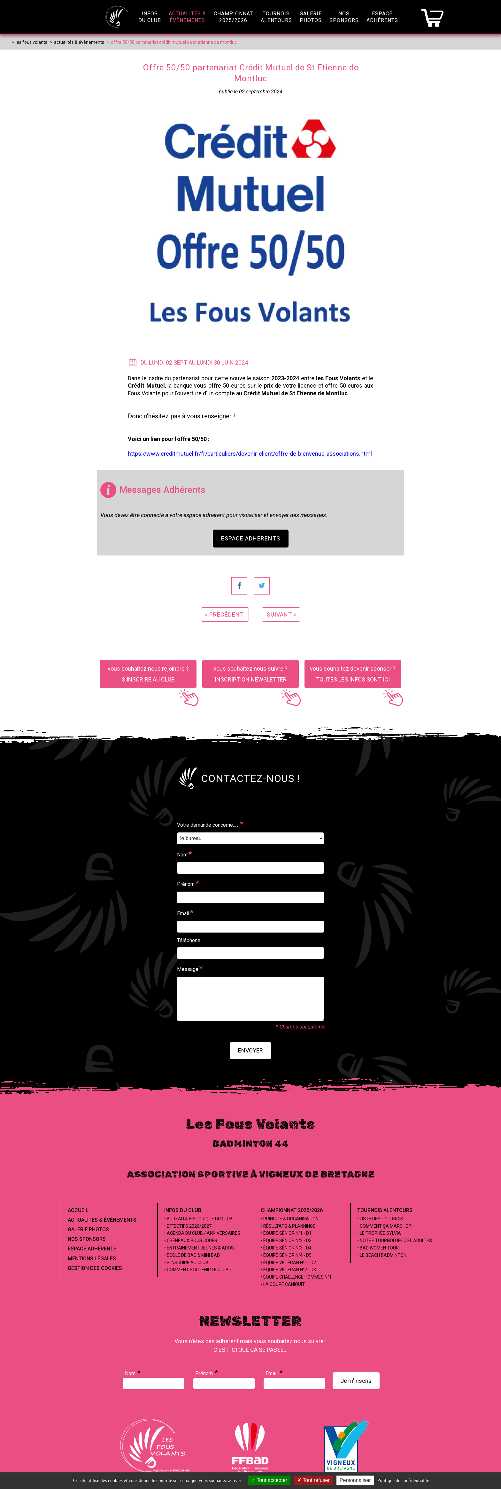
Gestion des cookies (95, 1268)
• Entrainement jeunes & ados (199, 1247)
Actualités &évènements (187, 17)
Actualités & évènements (102, 1220)
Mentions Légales (92, 1259)
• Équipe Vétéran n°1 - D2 (288, 1262)
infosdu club (149, 17)
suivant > (282, 614)
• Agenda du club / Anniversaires (202, 1233)
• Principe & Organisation (290, 1218)
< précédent (224, 614)
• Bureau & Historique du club (198, 1218)
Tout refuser (313, 1480)
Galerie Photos (88, 1229)
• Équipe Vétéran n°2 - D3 (288, 1269)
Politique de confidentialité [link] (403, 1480)
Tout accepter (269, 1480)
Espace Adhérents (250, 538)
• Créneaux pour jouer (190, 1240)
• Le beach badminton (381, 1255)
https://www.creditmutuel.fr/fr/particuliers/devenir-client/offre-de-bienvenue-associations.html (250, 453)
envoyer (250, 1050)
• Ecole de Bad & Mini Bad (192, 1255)
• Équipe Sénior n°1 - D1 (286, 1233)
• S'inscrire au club (186, 1262)
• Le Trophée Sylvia (379, 1233)
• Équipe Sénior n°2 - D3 (286, 1240)
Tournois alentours (384, 1210)
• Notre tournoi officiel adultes (394, 1240)
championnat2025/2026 (233, 17)
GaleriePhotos (311, 17)
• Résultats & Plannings (288, 1226)
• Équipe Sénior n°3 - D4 (286, 1247)
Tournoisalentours (276, 17)
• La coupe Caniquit (283, 1284)
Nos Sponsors (87, 1239)
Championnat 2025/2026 (292, 1210)
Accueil (78, 1210)
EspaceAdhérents (382, 17)
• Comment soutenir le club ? (198, 1269)
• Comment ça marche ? (384, 1226)
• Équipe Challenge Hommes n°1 (296, 1277)
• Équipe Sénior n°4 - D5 (286, 1255)
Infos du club (182, 1210)
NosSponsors (344, 17)
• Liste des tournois (380, 1218)
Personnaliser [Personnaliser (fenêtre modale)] (355, 1480)
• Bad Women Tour (378, 1247)
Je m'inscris (356, 1380)
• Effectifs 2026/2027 (188, 1226)
